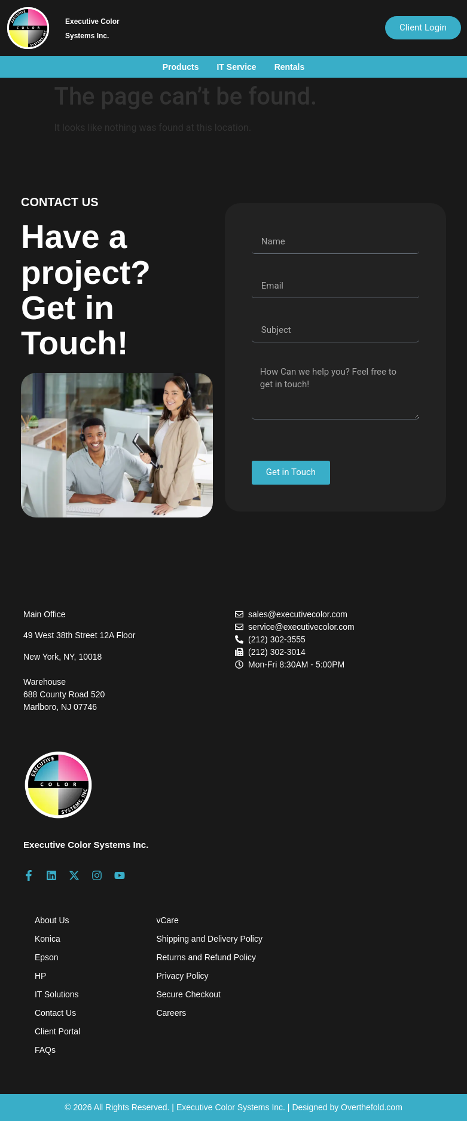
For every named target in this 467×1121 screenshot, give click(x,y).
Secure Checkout (188, 994)
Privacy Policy (182, 976)
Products (181, 67)
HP (40, 976)
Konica (47, 939)
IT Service (236, 67)
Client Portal (57, 1031)
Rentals (289, 67)
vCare (167, 920)
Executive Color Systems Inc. (85, 845)
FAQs (45, 1050)
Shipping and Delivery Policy (209, 939)
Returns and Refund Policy (206, 957)
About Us (52, 920)
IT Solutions (57, 994)
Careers (171, 1013)
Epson (47, 957)
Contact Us (55, 1013)
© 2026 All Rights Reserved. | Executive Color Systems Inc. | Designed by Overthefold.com (233, 1107)
